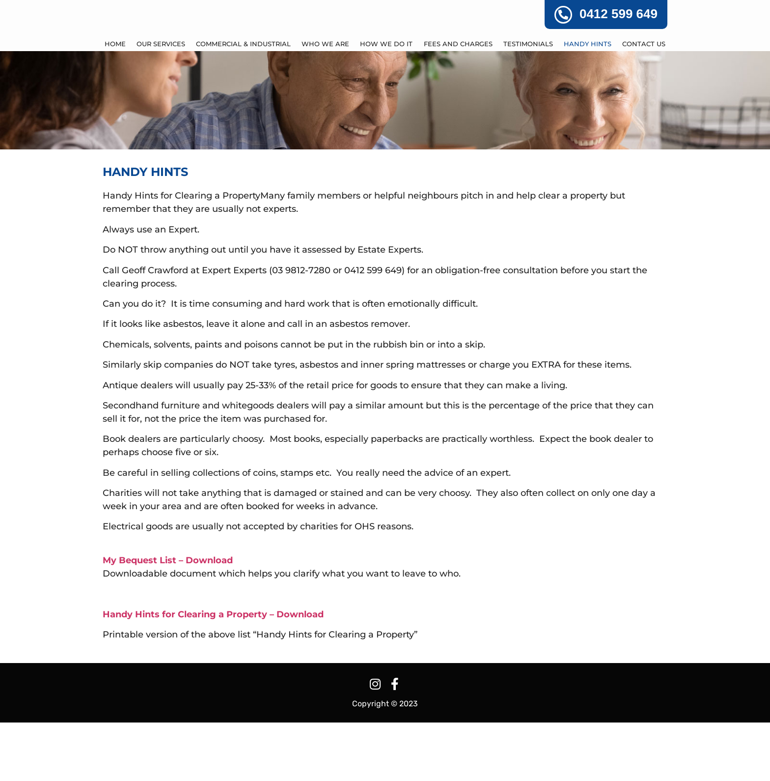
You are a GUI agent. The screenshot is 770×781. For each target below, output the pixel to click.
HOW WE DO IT (386, 102)
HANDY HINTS (587, 102)
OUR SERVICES (161, 102)
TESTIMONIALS (528, 102)
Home (115, 102)
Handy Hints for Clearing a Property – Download (213, 672)
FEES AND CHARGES (458, 102)
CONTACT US (643, 102)
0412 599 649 (618, 13)
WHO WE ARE (325, 102)
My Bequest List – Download (168, 618)
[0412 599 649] (563, 15)
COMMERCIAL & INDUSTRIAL (243, 102)
